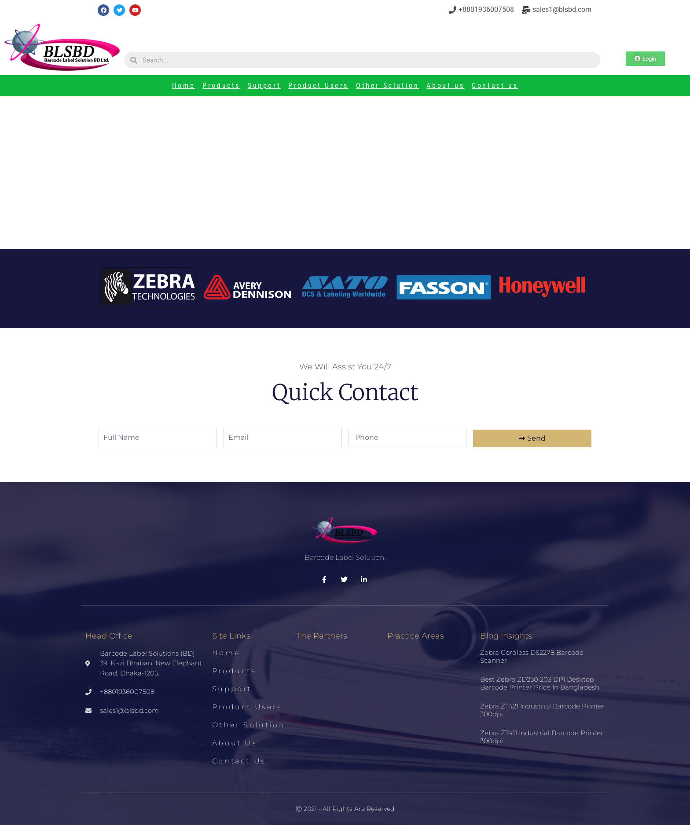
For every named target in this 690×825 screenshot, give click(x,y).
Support (264, 85)
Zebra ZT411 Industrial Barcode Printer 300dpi (541, 737)
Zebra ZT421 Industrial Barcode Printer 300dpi (542, 710)
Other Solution (387, 85)
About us (445, 85)
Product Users (318, 85)
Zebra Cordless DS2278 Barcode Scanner (532, 656)
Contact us (495, 85)
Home (183, 85)
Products (221, 85)
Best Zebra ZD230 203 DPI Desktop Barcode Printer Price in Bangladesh (539, 683)
